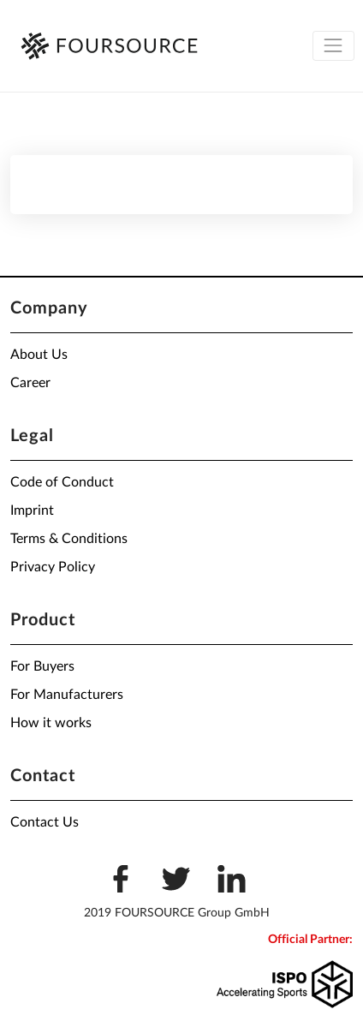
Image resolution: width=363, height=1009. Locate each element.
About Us (39, 354)
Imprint (32, 510)
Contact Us (44, 822)
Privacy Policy (52, 567)
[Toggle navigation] (333, 46)
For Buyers (42, 666)
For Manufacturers (66, 695)
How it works (51, 723)
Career (30, 383)
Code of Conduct (62, 482)
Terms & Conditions (69, 539)
